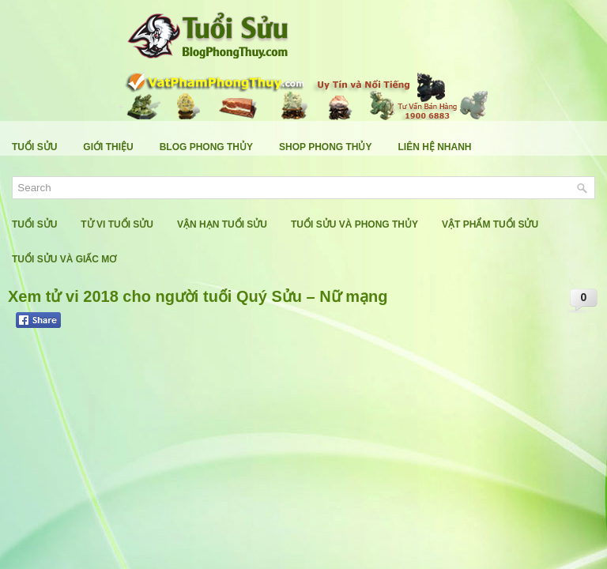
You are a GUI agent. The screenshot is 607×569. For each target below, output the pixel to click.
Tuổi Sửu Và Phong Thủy (354, 224)
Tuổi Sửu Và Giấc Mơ (64, 259)
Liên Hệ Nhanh (435, 147)
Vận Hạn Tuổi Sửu (222, 224)
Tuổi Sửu (34, 147)
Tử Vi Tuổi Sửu (117, 224)
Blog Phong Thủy (206, 147)
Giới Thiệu (108, 147)
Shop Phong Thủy (325, 147)
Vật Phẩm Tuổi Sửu (490, 224)
